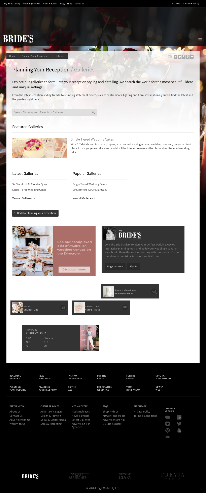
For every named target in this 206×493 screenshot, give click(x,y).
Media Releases (81, 412)
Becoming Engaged (15, 377)
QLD (46, 341)
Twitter (179, 424)
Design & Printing (50, 416)
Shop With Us (110, 412)
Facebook (179, 417)
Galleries (61, 56)
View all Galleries (23, 198)
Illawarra (48, 337)
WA (45, 345)
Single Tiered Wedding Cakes (29, 190)
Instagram (167, 424)
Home (12, 56)
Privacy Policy (142, 412)
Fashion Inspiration (75, 377)
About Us (15, 412)
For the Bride (101, 377)
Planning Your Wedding (17, 389)
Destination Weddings (104, 389)
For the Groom (130, 377)
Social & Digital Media (53, 420)
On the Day (72, 389)
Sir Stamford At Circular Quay (29, 184)
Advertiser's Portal (114, 420)
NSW (28, 337)
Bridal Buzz (167, 417)
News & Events (50, 3)
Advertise (79, 3)
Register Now (115, 266)
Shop (69, 3)
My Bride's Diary (12, 3)
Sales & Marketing (51, 424)
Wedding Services (31, 3)
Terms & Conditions (145, 416)
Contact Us (16, 416)
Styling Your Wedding (164, 377)
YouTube (179, 430)
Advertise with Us (19, 420)
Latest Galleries (81, 420)
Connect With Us (170, 410)
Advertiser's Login (51, 412)
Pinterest (167, 430)
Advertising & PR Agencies (81, 425)
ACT (28, 341)
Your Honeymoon (133, 389)
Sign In (134, 266)
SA (27, 345)
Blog (62, 3)
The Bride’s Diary (18, 39)
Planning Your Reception (36, 56)
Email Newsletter (167, 437)
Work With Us (17, 424)
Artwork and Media (114, 416)
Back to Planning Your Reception (35, 213)
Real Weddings (45, 377)
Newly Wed (159, 389)
